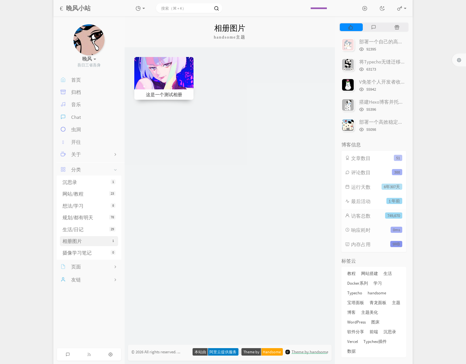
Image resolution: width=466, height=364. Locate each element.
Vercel (352, 341)
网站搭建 (369, 273)
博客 (351, 312)
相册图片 (89, 241)
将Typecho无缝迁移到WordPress (393, 62)
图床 (375, 322)
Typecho (354, 293)
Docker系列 (357, 283)
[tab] (350, 27)
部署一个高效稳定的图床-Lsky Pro (395, 122)
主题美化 (369, 312)
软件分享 (355, 332)
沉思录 (89, 182)
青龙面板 (378, 302)
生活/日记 (89, 229)
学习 (377, 283)
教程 (351, 273)
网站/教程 (89, 194)
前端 (374, 332)
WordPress (356, 322)
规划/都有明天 (89, 217)
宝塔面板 (355, 302)
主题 (396, 302)
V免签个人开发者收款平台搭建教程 (397, 82)
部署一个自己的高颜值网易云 (390, 42)
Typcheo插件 (375, 341)
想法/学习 (89, 206)
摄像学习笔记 (89, 253)
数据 (351, 351)
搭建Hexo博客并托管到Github (390, 102)
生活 (387, 273)
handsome (377, 293)
